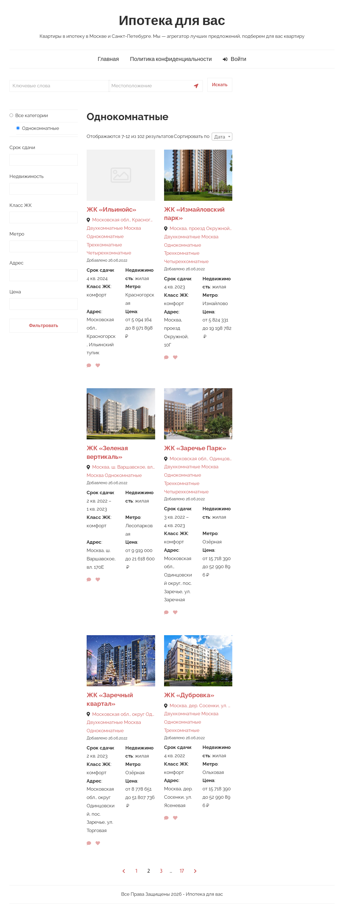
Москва (132, 228)
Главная (108, 59)
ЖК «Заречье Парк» (195, 448)
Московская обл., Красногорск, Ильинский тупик (123, 219)
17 (182, 870)
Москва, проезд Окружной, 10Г (201, 228)
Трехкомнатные (104, 245)
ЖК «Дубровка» (189, 695)
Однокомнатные (105, 236)
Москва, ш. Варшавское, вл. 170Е (123, 467)
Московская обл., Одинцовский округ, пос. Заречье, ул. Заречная (201, 458)
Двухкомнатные (105, 228)
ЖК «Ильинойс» (111, 209)
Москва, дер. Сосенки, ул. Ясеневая (201, 705)
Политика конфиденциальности (171, 59)
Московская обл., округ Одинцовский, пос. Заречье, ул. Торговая (123, 714)
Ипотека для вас (172, 21)
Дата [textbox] (219, 137)
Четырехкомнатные (109, 253)
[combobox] (222, 136)
